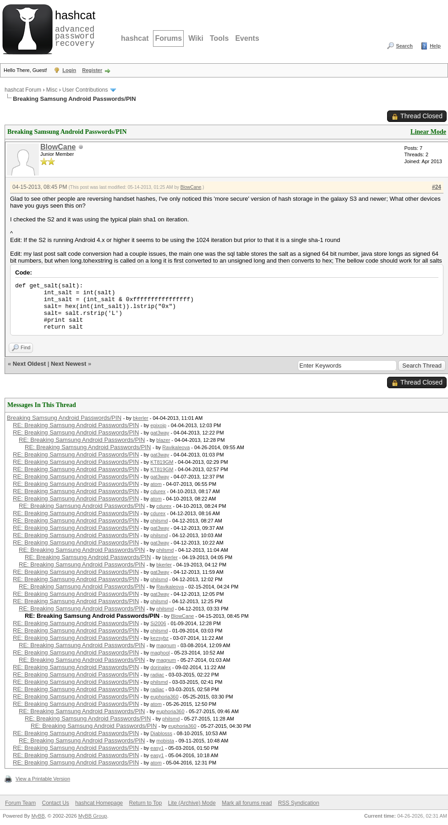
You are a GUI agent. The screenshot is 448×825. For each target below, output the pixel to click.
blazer (163, 440)
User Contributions (85, 90)
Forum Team (20, 803)
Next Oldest (29, 363)
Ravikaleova (176, 447)
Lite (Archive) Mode (192, 803)
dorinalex (160, 667)
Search (404, 46)
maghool (159, 652)
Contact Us (55, 803)
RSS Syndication (298, 803)
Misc (52, 90)
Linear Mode (428, 131)
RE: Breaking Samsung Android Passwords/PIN (76, 425)
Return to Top (145, 803)
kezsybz (159, 638)
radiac (157, 674)
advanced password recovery (73, 28)
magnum (166, 645)
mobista (165, 740)
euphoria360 (164, 696)
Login (69, 70)
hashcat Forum (23, 90)
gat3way (159, 432)
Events (247, 38)
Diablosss (161, 733)
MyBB (37, 816)
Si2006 (158, 623)
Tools (219, 38)
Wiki (195, 38)
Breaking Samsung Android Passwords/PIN (64, 417)
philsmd (159, 520)
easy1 (157, 748)
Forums (168, 38)
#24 (436, 187)
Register (92, 70)
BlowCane (58, 147)
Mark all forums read (247, 803)
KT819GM (161, 462)
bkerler (140, 418)
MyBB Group (92, 816)
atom (155, 484)
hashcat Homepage (99, 803)
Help (435, 46)
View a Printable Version (43, 778)
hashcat (134, 38)
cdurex (157, 491)
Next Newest (68, 363)
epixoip (158, 425)
